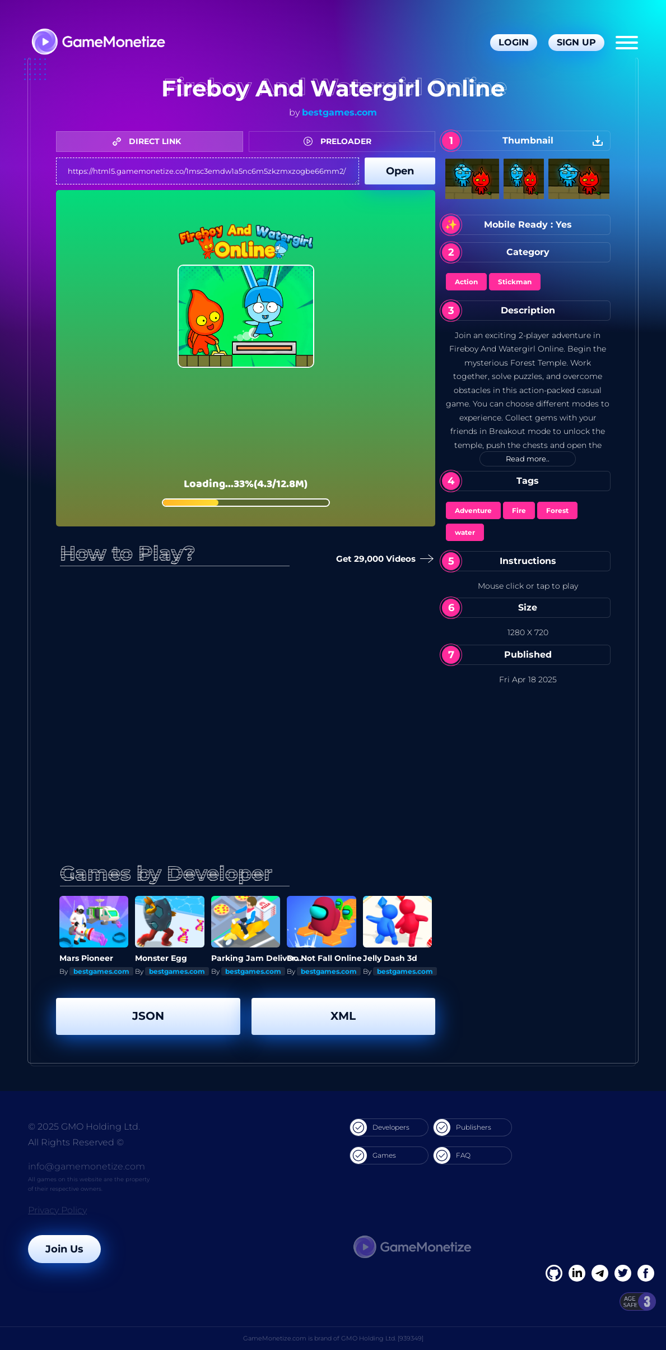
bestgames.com (339, 112)
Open (400, 171)
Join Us (64, 1249)
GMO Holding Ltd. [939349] (382, 1338)
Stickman (515, 282)
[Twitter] (622, 1273)
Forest (557, 510)
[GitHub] (645, 1273)
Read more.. (527, 458)
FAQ (452, 1155)
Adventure (473, 510)
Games (373, 1155)
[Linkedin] (600, 1273)
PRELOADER (340, 141)
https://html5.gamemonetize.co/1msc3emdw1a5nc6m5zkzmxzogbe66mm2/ (207, 171)
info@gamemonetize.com (86, 1166)
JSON (148, 1016)
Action (466, 282)
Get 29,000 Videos (383, 559)
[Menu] (627, 42)
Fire (519, 510)
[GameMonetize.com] (97, 43)
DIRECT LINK (149, 141)
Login (514, 42)
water (465, 532)
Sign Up (576, 42)
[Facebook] (554, 1273)
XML (343, 1016)
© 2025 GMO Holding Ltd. (84, 1126)
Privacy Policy (57, 1210)
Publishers (462, 1127)
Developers (379, 1127)
